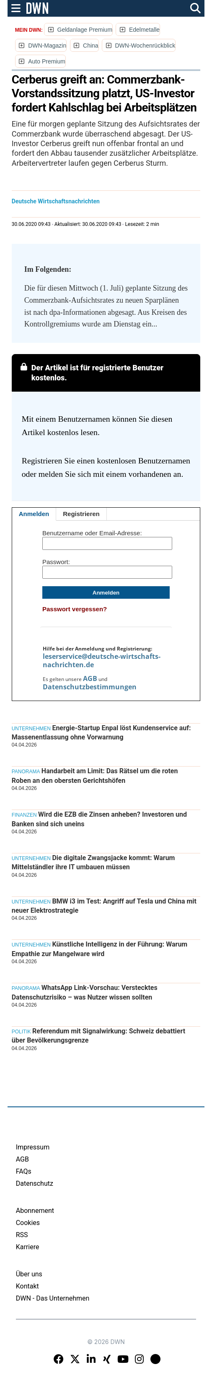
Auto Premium (46, 61)
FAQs (23, 1171)
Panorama (26, 772)
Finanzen (24, 815)
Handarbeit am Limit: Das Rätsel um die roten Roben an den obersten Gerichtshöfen (95, 775)
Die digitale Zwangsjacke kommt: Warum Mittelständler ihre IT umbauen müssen (93, 862)
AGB (90, 678)
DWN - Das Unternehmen (53, 1298)
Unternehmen (31, 728)
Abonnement (35, 1211)
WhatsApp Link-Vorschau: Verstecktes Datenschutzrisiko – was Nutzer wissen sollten (85, 992)
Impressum (33, 1147)
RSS (22, 1235)
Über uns (29, 1274)
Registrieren (81, 513)
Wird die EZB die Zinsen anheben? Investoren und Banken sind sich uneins (99, 819)
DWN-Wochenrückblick (145, 45)
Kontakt (27, 1286)
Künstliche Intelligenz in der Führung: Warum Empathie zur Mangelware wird (100, 948)
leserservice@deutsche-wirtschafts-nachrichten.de (101, 660)
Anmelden (34, 513)
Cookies (28, 1223)
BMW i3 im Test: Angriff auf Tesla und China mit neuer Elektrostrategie (104, 905)
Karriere (27, 1247)
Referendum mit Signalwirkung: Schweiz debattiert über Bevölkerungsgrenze (98, 1035)
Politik (21, 1032)
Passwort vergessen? (74, 609)
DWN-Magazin (47, 45)
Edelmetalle (144, 29)
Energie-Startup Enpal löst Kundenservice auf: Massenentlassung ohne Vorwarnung (101, 732)
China (90, 45)
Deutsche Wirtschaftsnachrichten (56, 201)
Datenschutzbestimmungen (90, 686)
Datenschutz (34, 1183)
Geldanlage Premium (85, 29)
